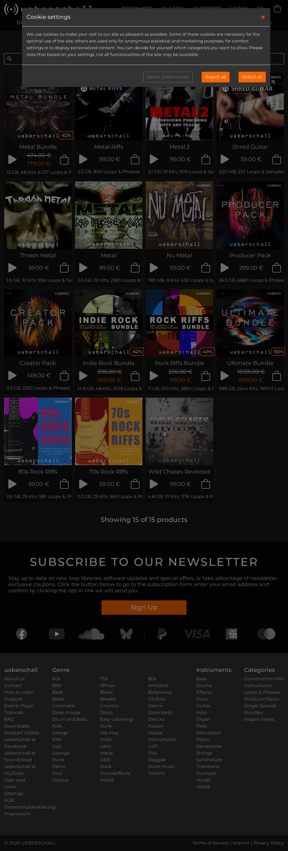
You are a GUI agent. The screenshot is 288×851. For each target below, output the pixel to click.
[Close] (263, 17)
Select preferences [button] (168, 77)
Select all (252, 77)
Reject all (215, 77)
